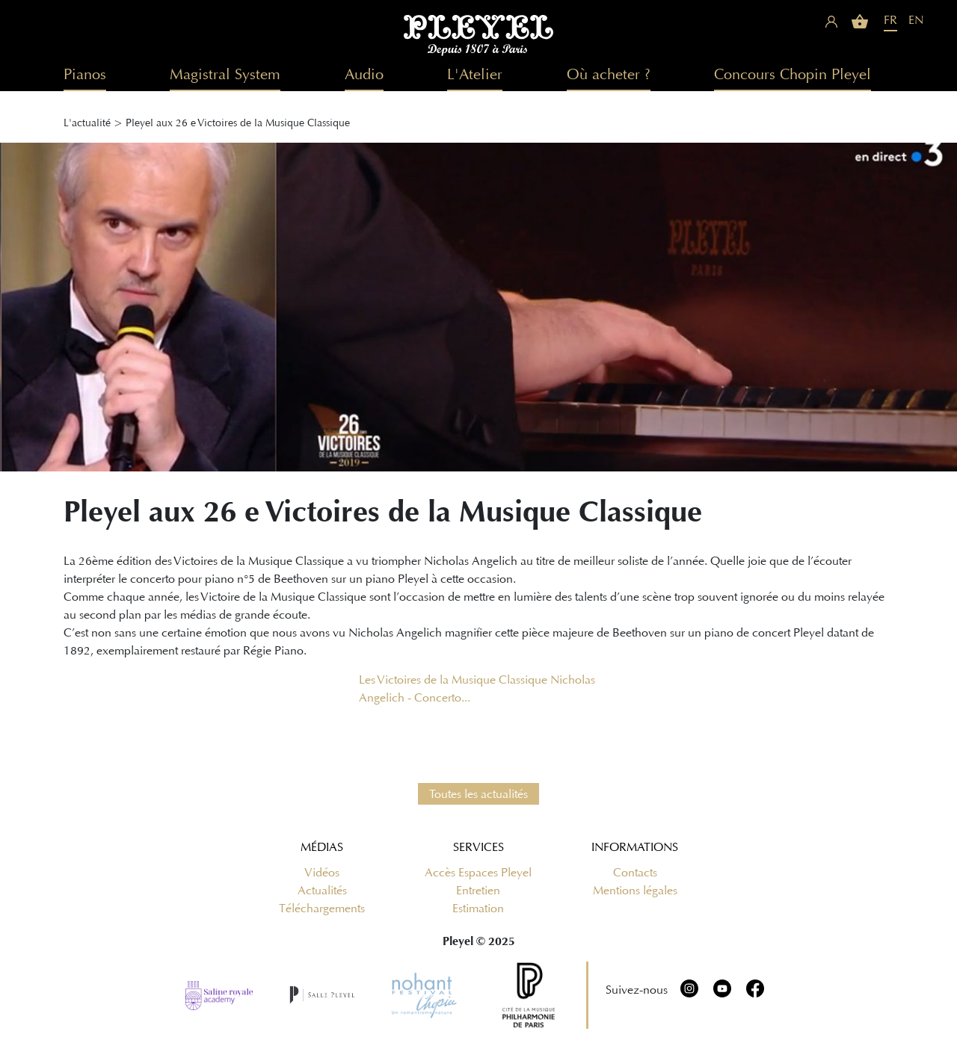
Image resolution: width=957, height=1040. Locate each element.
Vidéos (321, 872)
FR (890, 20)
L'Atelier (474, 74)
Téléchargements (322, 908)
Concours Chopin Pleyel (792, 74)
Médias (322, 847)
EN (915, 20)
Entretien (478, 890)
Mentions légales (635, 890)
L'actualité (87, 123)
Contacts (635, 872)
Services (478, 847)
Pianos (85, 74)
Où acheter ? (608, 74)
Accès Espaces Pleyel (478, 872)
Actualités (322, 890)
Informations (634, 847)
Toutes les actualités (478, 794)
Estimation (478, 908)
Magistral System (225, 74)
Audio (364, 74)
